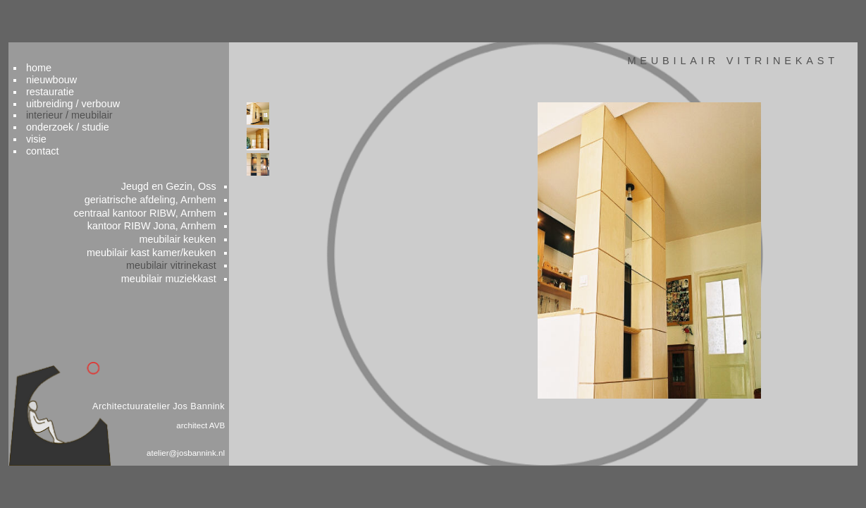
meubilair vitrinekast (197, 255)
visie (86, 117)
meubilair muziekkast (194, 269)
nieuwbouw (102, 53)
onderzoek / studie (118, 105)
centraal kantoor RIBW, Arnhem (170, 198)
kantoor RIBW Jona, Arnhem (178, 212)
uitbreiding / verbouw (123, 79)
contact (92, 130)
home (88, 41)
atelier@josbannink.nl (210, 453)
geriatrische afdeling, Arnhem (176, 183)
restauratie (100, 66)
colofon (768, 484)
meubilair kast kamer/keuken (177, 240)
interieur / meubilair (119, 92)
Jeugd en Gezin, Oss (194, 169)
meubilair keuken (203, 226)
